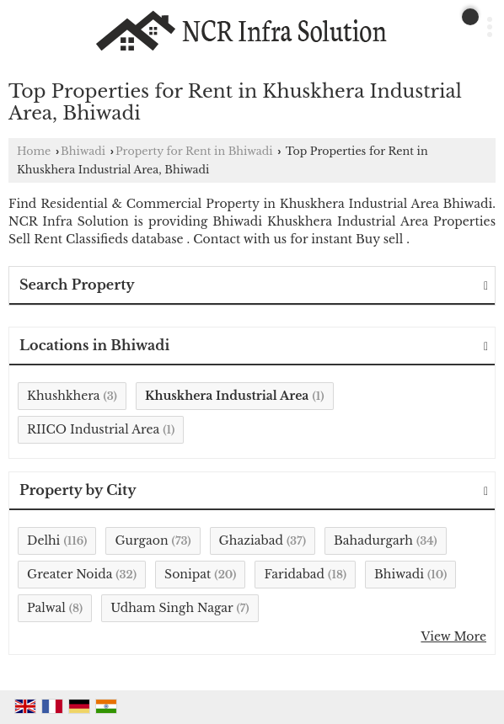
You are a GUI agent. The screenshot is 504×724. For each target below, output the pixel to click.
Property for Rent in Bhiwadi (194, 151)
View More (453, 636)
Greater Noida (69, 574)
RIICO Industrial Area (93, 429)
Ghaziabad (251, 540)
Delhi (43, 540)
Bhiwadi (83, 151)
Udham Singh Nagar (171, 607)
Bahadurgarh (373, 540)
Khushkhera (63, 395)
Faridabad (294, 574)
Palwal (46, 607)
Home (34, 151)
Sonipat (187, 574)
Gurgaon (141, 540)
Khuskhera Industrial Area (227, 395)
